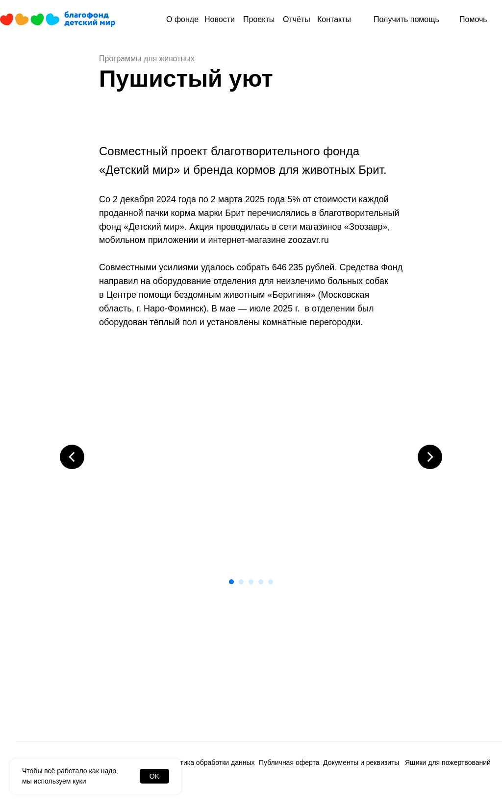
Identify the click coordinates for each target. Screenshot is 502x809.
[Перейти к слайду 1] (231, 581)
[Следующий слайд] (430, 457)
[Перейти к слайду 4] (260, 581)
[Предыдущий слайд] (72, 457)
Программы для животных (147, 58)
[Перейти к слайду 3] (251, 581)
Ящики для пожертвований (448, 762)
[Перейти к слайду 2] (241, 581)
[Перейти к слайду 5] (270, 581)
